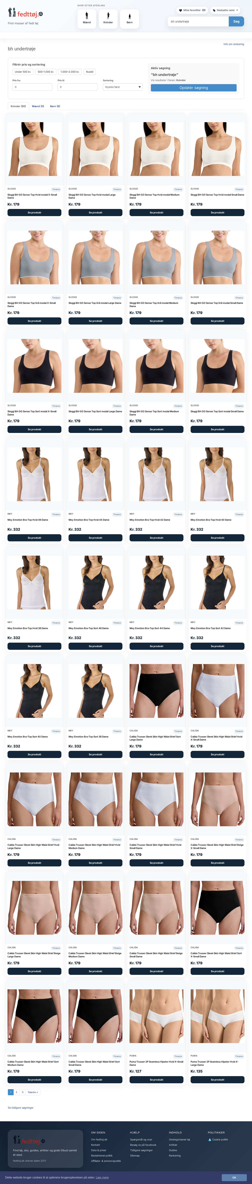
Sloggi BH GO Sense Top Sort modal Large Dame (95, 411)
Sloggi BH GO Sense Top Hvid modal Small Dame (217, 194)
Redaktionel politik (102, 1155)
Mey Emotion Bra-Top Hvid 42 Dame (150, 519)
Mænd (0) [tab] (38, 106)
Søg (236, 21)
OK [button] (234, 1177)
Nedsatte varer (225, 10)
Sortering (108, 80)
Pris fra (16, 80)
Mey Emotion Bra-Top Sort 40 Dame (28, 736)
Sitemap (135, 1155)
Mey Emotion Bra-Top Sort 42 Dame (211, 628)
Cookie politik (218, 1139)
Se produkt (34, 212)
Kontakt (95, 1144)
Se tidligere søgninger (20, 1107)
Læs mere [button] (102, 1177)
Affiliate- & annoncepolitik (106, 1160)
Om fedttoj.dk (99, 1139)
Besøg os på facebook (143, 1144)
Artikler (173, 1144)
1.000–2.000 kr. (70, 71)
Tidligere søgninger (141, 1150)
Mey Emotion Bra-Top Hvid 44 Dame (89, 519)
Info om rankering (234, 44)
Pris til (61, 80)
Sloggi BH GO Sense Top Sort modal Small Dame (217, 411)
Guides (173, 1150)
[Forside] (25, 12)
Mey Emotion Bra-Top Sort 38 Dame (88, 736)
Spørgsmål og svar (141, 1139)
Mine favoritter (192, 10)
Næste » (33, 1092)
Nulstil (89, 71)
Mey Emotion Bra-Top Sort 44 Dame (150, 628)
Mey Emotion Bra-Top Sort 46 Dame (89, 628)
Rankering (175, 1155)
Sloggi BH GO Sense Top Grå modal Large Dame (95, 302)
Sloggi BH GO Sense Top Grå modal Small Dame (217, 302)
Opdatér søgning (194, 88)
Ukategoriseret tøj (179, 1139)
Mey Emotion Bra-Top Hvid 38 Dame (28, 628)
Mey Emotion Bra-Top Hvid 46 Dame (28, 519)
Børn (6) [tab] (55, 106)
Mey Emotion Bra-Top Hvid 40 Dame (211, 519)
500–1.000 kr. (46, 71)
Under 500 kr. (23, 71)
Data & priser (98, 1150)
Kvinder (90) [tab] (18, 106)
